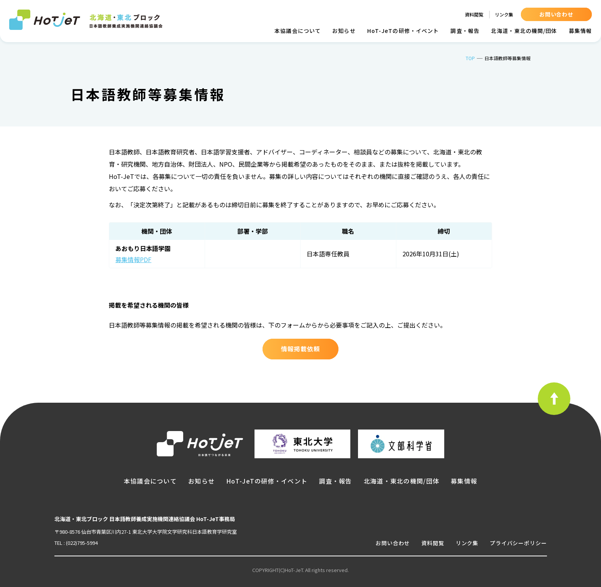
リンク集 (504, 14)
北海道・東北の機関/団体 (524, 30)
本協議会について (297, 30)
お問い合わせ (556, 14)
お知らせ (343, 30)
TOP (470, 58)
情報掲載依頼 (300, 348)
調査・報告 (464, 30)
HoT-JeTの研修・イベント (403, 30)
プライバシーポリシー (518, 543)
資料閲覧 (474, 14)
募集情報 (580, 30)
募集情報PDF (133, 259)
